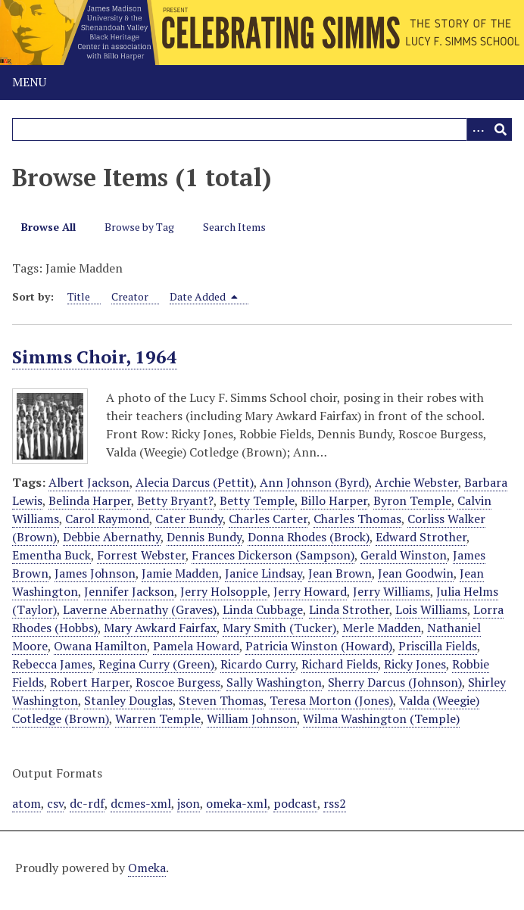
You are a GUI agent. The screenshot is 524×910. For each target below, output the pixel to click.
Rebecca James (52, 664)
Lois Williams (431, 609)
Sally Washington (274, 682)
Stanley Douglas (128, 700)
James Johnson (95, 573)
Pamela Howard (196, 645)
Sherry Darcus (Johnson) (395, 682)
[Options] (477, 129)
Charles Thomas (357, 518)
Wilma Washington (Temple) (381, 718)
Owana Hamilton (100, 645)
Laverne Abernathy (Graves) (140, 609)
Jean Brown (340, 573)
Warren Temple (158, 718)
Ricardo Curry (257, 664)
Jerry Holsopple (223, 591)
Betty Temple (257, 500)
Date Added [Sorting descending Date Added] (204, 296)
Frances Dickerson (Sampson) (273, 555)
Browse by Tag (139, 227)
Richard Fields (339, 664)
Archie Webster (416, 482)
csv (55, 803)
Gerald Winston (403, 555)
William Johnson (252, 718)
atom (26, 803)
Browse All (48, 227)
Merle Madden (381, 627)
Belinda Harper (89, 500)
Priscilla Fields (437, 645)
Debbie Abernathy (112, 536)
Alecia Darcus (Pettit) (195, 482)
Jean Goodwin (416, 573)
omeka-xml (236, 803)
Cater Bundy (189, 518)
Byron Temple (412, 500)
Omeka (147, 867)
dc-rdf (87, 803)
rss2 (334, 803)
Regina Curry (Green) (156, 664)
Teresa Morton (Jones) (331, 700)
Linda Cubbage (263, 609)
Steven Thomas (221, 700)
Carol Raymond (107, 518)
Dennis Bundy (204, 536)
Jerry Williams (391, 591)
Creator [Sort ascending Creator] (129, 296)
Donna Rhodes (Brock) (309, 536)
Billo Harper (334, 500)
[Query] (262, 129)
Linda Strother (349, 609)
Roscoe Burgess (178, 682)
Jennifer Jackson (129, 591)
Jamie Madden (180, 573)
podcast (295, 803)
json (188, 803)
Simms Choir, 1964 (94, 356)
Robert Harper (89, 682)
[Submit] (500, 129)
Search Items (234, 227)
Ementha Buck (51, 555)
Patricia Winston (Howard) (318, 645)
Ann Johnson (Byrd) (314, 482)
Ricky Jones (415, 664)
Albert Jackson (88, 482)
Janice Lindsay (263, 573)
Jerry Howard (310, 591)
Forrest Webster (141, 555)
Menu (29, 81)
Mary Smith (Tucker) (279, 627)
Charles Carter (268, 518)
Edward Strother (421, 536)
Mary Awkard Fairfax (160, 627)
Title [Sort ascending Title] (78, 296)
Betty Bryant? (175, 500)
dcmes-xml (141, 803)
